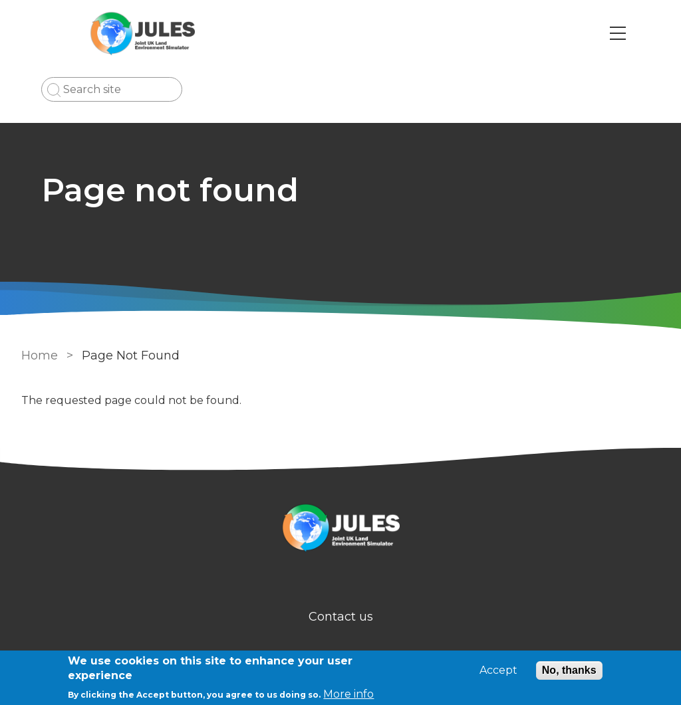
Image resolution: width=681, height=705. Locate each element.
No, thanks (569, 670)
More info (348, 694)
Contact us (341, 616)
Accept (498, 670)
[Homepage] (340, 530)
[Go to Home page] (142, 33)
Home (39, 355)
